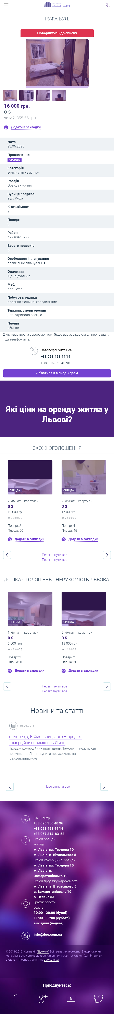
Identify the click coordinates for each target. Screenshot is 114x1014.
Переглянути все (54, 555)
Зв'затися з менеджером (57, 372)
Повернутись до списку (57, 33)
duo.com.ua (51, 959)
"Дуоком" (43, 951)
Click (6, 6)
